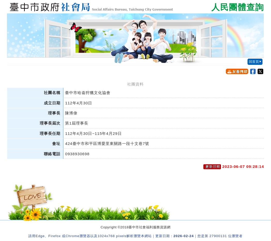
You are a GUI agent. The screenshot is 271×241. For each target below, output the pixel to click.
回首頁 (254, 62)
